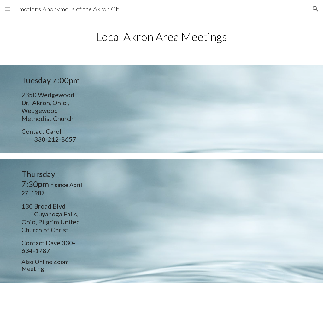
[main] (161, 37)
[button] (7, 8)
